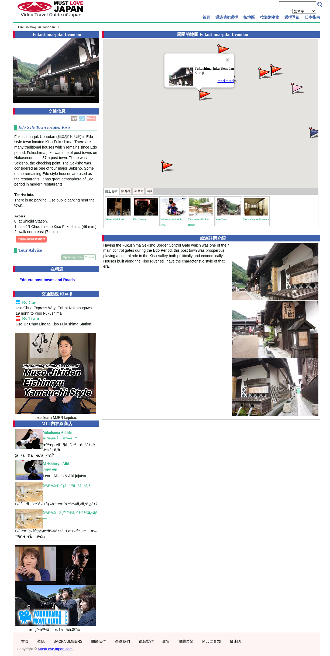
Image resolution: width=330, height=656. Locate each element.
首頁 (206, 17)
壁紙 (41, 641)
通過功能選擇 (226, 17)
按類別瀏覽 (269, 17)
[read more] (225, 81)
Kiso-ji (91, 118)
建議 (149, 191)
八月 (82, 118)
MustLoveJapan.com (55, 649)
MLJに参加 (211, 641)
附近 (111, 191)
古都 (74, 118)
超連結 (235, 641)
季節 (138, 191)
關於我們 (98, 641)
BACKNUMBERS (67, 641)
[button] (205, 94)
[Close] (227, 59)
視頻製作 (146, 641)
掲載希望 (186, 641)
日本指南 (312, 17)
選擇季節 (292, 17)
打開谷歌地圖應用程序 (31, 239)
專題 (126, 191)
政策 (166, 641)
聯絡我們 (122, 641)
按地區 (249, 17)
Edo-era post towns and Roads (47, 280)
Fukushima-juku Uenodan (36, 27)
